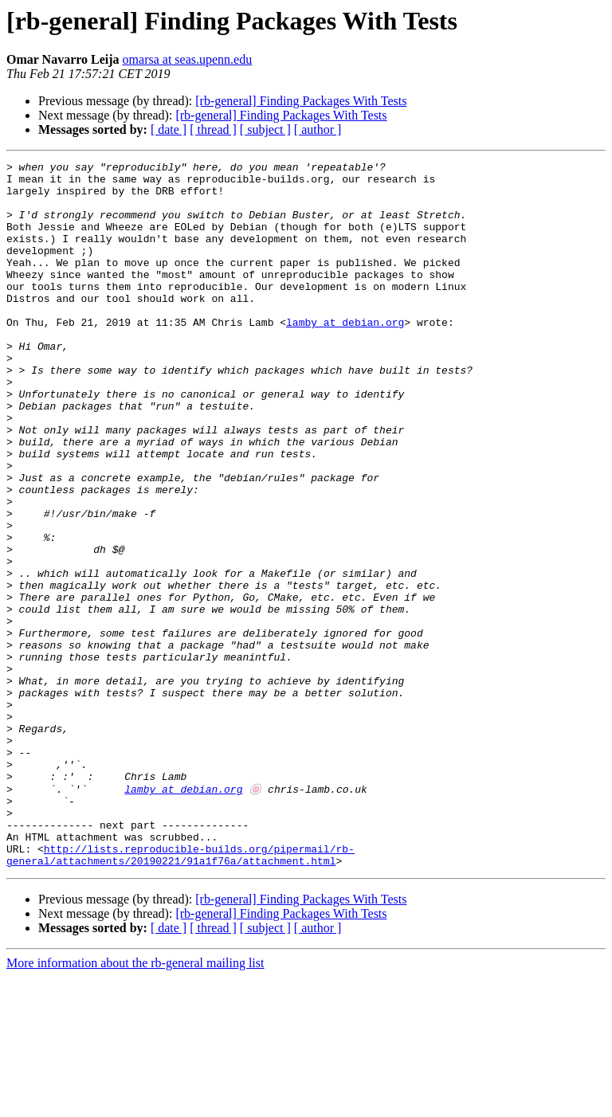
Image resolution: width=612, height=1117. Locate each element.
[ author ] (318, 129)
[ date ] (168, 129)
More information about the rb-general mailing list (135, 1103)
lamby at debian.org (345, 355)
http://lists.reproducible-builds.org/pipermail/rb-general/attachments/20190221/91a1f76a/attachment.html (180, 993)
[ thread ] (213, 129)
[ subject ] (265, 129)
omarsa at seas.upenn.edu (188, 59)
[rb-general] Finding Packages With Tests (300, 101)
